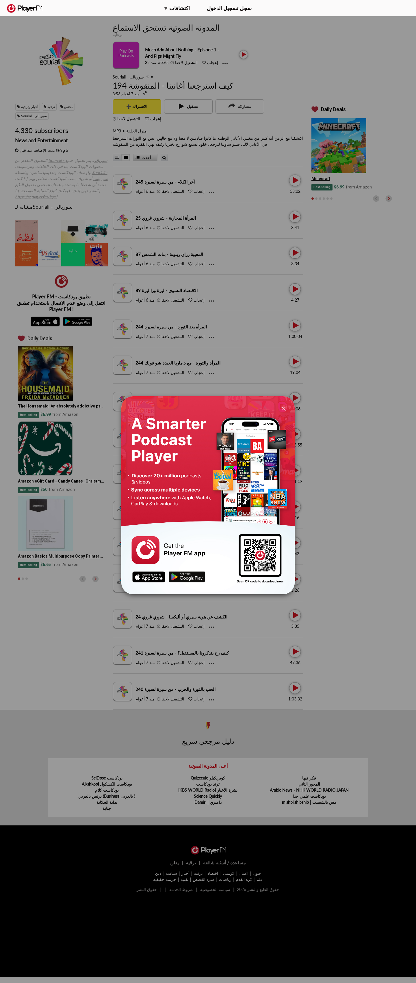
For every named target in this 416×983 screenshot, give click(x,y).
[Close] (284, 408)
